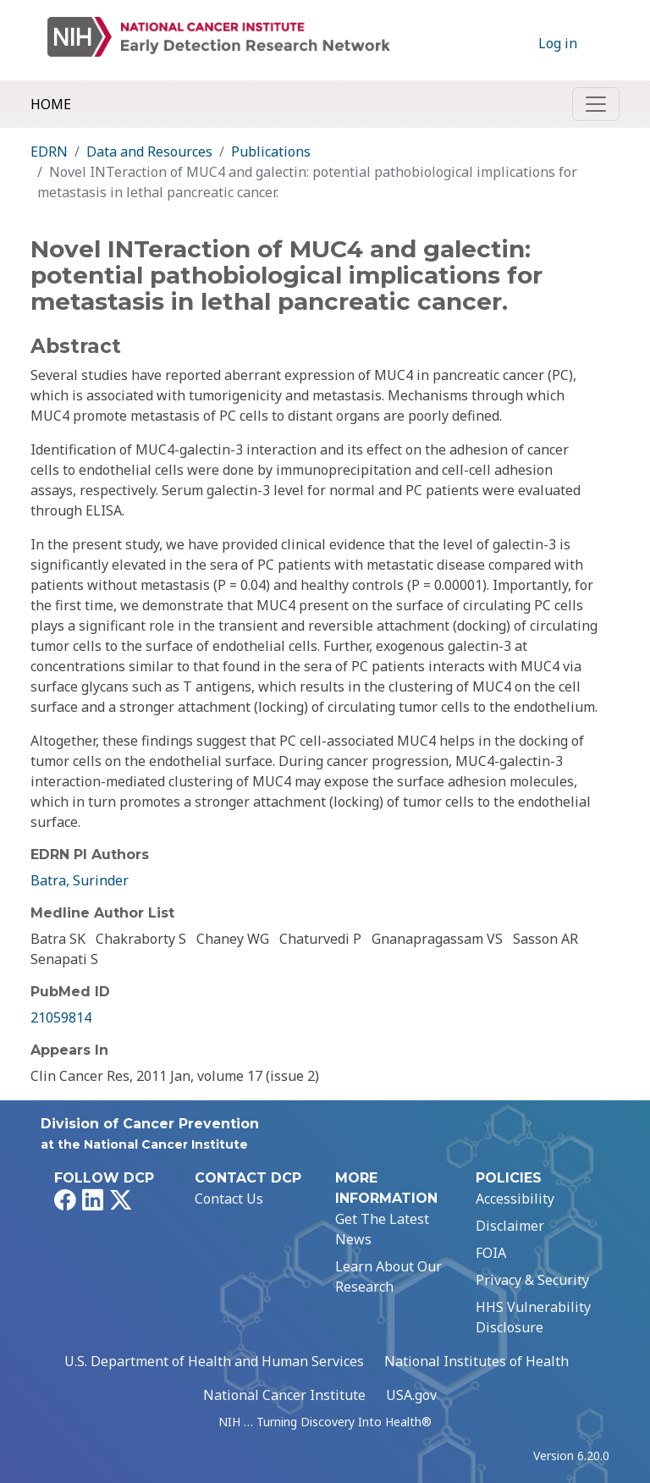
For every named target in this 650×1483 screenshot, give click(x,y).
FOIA (491, 1252)
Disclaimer (510, 1225)
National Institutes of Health (476, 1361)
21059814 (60, 1017)
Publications (271, 151)
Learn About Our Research (388, 1276)
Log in (557, 43)
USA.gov (411, 1395)
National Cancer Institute (284, 1395)
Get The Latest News (382, 1229)
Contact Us (229, 1198)
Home (50, 104)
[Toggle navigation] (596, 104)
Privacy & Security (532, 1280)
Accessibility (515, 1198)
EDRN (49, 151)
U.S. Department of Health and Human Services (214, 1361)
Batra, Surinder (79, 880)
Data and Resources (149, 151)
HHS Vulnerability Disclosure (533, 1317)
